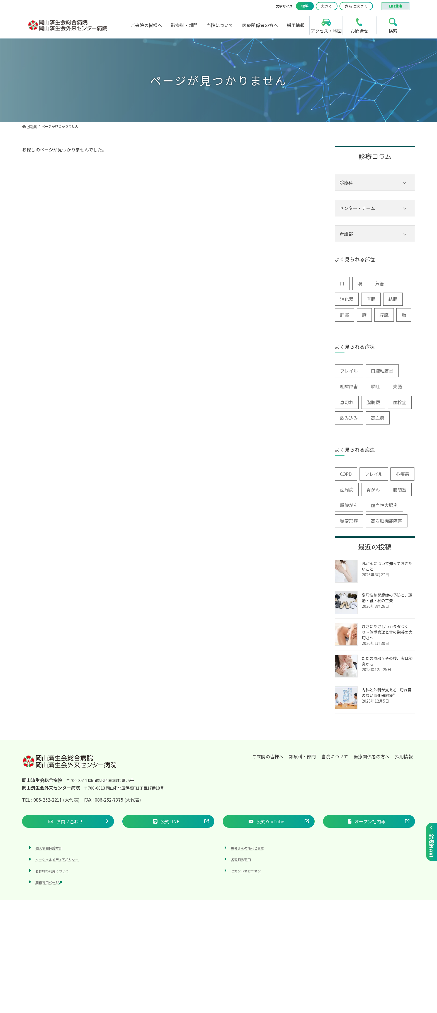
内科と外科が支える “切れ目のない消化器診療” (386, 692)
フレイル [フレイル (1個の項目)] (374, 474)
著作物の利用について (52, 871)
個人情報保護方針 (48, 847)
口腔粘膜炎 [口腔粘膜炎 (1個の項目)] (382, 370)
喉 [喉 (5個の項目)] (360, 283)
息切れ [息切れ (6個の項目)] (346, 402)
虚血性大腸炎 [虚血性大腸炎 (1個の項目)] (384, 505)
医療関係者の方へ (371, 756)
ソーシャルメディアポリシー (57, 859)
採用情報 (404, 756)
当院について (334, 756)
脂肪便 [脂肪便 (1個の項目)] (373, 402)
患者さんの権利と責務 (247, 847)
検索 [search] (393, 30)
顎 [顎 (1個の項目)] (404, 314)
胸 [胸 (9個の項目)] (364, 314)
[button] (68, 821)
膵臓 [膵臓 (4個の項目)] (384, 314)
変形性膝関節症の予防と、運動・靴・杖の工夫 (387, 597)
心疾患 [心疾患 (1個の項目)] (402, 474)
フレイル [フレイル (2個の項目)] (349, 370)
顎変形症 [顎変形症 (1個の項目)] (349, 520)
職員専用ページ (48, 882)
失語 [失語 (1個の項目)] (397, 386)
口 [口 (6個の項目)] (342, 283)
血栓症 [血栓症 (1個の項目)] (399, 402)
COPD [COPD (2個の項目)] (346, 474)
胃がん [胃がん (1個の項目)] (373, 489)
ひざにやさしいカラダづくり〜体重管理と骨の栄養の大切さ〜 (387, 632)
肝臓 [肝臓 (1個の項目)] (344, 314)
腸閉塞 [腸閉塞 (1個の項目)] (399, 489)
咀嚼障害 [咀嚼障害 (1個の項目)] (349, 386)
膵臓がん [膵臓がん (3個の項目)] (349, 505)
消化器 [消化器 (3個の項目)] (346, 299)
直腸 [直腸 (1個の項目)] (370, 299)
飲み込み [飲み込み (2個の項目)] (349, 417)
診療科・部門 (302, 756)
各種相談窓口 (241, 859)
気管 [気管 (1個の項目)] (379, 283)
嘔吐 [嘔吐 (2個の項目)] (375, 386)
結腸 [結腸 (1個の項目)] (393, 299)
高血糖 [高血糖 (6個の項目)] (377, 417)
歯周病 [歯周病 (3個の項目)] (346, 489)
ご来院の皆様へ (267, 756)
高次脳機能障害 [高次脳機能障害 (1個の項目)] (386, 520)
